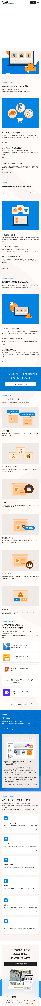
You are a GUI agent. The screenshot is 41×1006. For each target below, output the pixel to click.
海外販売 (5, 362)
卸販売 (5, 268)
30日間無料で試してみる (11, 27)
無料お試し (33, 2)
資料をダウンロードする (10, 32)
